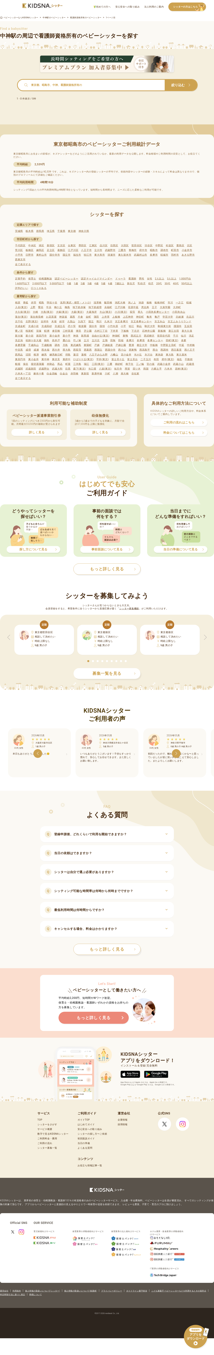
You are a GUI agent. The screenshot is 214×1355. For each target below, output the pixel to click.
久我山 (71, 321)
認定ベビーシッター (66, 278)
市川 (170, 302)
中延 (181, 345)
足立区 (51, 250)
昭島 (41, 302)
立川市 (98, 250)
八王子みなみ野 (98, 354)
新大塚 (19, 335)
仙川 (183, 335)
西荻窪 (77, 349)
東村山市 (41, 254)
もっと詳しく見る (113, 949)
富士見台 (132, 359)
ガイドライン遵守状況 (136, 1291)
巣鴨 (125, 335)
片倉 (80, 316)
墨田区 (82, 245)
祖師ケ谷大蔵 (33, 340)
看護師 (132, 278)
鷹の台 (67, 340)
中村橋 (191, 345)
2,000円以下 (39, 283)
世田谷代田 (163, 335)
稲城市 (164, 254)
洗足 (191, 335)
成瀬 (36, 349)
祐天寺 (118, 368)
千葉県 (61, 231)
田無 (113, 340)
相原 (17, 302)
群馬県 (40, 231)
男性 (141, 278)
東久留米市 (124, 254)
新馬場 (85, 335)
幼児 (150, 283)
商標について (35, 1294)
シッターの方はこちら (189, 7)
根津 (36, 354)
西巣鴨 (133, 349)
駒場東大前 (164, 326)
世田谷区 (136, 245)
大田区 (125, 245)
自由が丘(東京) (101, 335)
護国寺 (178, 326)
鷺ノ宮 (19, 330)
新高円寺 (41, 335)
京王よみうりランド (179, 321)
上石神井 (128, 316)
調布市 (164, 250)
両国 (145, 368)
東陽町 (88, 345)
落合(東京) (21, 316)
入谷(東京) (21, 307)
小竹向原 (113, 326)
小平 (123, 326)
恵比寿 (145, 307)
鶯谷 (40, 307)
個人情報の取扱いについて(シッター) (42, 1291)
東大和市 (99, 254)
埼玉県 (51, 231)
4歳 (96, 283)
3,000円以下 (57, 283)
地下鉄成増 (95, 307)
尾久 (140, 311)
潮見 (78, 330)
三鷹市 (122, 250)
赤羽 (33, 302)
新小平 (67, 335)
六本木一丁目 (23, 373)
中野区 (159, 245)
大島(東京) (47, 311)
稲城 (188, 302)
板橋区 (29, 250)
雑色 (46, 340)
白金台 (64, 373)
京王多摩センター (141, 321)
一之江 (180, 302)
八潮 (115, 373)
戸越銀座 (107, 345)
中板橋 (154, 345)
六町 (107, 373)
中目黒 (19, 349)
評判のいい (21, 288)
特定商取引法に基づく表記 (12, 1294)
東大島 (170, 354)
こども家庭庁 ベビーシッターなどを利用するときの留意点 (178, 1291)
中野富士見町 (168, 345)
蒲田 (96, 316)
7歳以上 (119, 283)
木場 (54, 321)
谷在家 (135, 373)
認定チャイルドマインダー (96, 278)
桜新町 (29, 330)
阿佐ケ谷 (52, 302)
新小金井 (54, 335)
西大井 (56, 349)
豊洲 (131, 345)
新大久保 (187, 330)
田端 (120, 340)
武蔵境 (190, 364)
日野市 (29, 254)
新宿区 (51, 245)
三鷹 (109, 364)
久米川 (108, 321)
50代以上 (186, 283)
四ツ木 (137, 368)
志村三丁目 (101, 330)
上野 (32, 307)
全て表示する (23, 264)
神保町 (116, 335)
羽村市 (175, 254)
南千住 (129, 364)
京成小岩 (33, 326)
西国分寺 (110, 349)
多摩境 (141, 340)
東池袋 (159, 354)
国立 (91, 321)
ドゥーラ (120, 278)
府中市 (143, 250)
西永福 (45, 349)
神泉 (75, 335)
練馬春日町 (56, 354)
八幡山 (114, 354)
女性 (149, 278)
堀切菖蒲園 (37, 364)
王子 (154, 307)
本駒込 (51, 364)
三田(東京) (98, 364)
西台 (155, 349)
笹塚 (38, 330)
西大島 (67, 349)
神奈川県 (84, 231)
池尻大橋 (120, 302)
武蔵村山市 (140, 254)
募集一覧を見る (114, 673)
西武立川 (136, 335)
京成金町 (20, 326)
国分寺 (93, 326)
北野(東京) (32, 321)
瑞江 (86, 364)
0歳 (69, 283)
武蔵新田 (31, 368)
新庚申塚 (97, 373)
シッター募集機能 (129, 608)
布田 (156, 359)
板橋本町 (159, 302)
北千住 (19, 321)
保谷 (25, 364)
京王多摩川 (121, 321)
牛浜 (48, 307)
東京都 (72, 231)
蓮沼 (75, 354)
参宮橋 (56, 330)
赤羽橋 (74, 373)
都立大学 (142, 345)
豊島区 (180, 245)
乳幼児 (141, 283)
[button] (88, 661)
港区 (41, 245)
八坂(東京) (105, 368)
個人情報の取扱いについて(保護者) (80, 1291)
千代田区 (20, 245)
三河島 (77, 364)
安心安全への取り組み (127, 6)
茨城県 (19, 231)
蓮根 (83, 354)
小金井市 (187, 250)
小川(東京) (121, 311)
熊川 (99, 321)
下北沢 (135, 330)
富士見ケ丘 (118, 359)
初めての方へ (102, 6)
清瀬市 (111, 254)
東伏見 (56, 359)
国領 (102, 326)
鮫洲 (46, 330)
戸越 (96, 345)
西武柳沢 (149, 335)
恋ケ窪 (72, 326)
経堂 (62, 321)
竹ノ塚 (77, 340)
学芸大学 (168, 316)
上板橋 (116, 316)
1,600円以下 (22, 283)
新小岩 (29, 335)
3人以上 (171, 278)
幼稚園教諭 (45, 278)
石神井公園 (148, 330)
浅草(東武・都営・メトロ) (75, 302)
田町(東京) (172, 340)
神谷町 (140, 316)
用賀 (127, 368)
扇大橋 (125, 373)
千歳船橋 (46, 345)
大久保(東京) (22, 311)
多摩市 (154, 254)
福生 (179, 359)
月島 (65, 345)
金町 (88, 316)
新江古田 (174, 330)
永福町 (108, 307)
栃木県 (29, 231)
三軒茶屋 (68, 330)
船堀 (17, 364)
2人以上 (159, 278)
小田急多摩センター (157, 311)
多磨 (183, 340)
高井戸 (56, 340)
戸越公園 (121, 345)
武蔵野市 (110, 250)
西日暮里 (176, 349)
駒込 (139, 326)
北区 (189, 245)
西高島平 (144, 349)
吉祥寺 (45, 321)
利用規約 (17, 1291)
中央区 (32, 245)
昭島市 (154, 250)
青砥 (25, 302)
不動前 (189, 359)
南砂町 (119, 364)
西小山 (122, 349)
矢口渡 (92, 368)
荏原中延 (133, 307)
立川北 (96, 340)
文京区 (61, 245)
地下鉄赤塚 (79, 307)
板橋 (149, 302)
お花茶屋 (51, 316)
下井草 (114, 330)
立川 (86, 340)
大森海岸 (91, 311)
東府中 (67, 359)
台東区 (72, 245)
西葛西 (88, 349)
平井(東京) (102, 359)
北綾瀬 (180, 316)
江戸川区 (73, 250)
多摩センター (155, 340)
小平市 (19, 254)
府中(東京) (168, 359)
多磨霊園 (20, 345)
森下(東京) (79, 368)
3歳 (90, 283)
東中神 (45, 359)
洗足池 (19, 340)
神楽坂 (63, 316)
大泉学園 (165, 307)
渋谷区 (148, 245)
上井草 (106, 316)
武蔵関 (19, 368)
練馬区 (40, 250)
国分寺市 (54, 254)
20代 (159, 283)
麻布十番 (38, 373)
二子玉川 (145, 359)
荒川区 (19, 250)
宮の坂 (150, 364)
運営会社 (4, 1291)
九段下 (82, 321)
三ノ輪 (140, 364)
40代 (176, 283)
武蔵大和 (57, 368)
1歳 (76, 283)
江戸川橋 (120, 307)
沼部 (28, 354)
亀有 (149, 316)
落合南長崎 (36, 316)
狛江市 (88, 254)
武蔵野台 (44, 368)
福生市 (77, 254)
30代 (167, 283)
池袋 (141, 302)
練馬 (44, 354)
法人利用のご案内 (154, 6)
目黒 (67, 368)
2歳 (83, 283)
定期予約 (20, 278)
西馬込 (19, 354)
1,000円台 (185, 278)
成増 (28, 349)
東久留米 (181, 354)
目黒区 (114, 245)
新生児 (131, 283)
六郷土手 (156, 368)
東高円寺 (20, 359)
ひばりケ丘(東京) (83, 359)
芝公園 (88, 330)
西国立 (98, 349)
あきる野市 (188, 254)
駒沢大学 (150, 326)
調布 (57, 345)
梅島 (67, 307)
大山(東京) (105, 311)
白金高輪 (52, 373)
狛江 (131, 326)
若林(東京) (181, 368)
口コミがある (39, 288)
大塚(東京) (62, 311)
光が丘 (138, 354)
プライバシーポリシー (111, 1291)
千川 (175, 335)
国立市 (67, 254)
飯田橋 (108, 302)
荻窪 (132, 311)
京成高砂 (46, 326)
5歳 (103, 283)
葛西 (72, 316)
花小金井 (126, 354)
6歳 (110, 283)
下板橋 (125, 330)
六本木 (168, 368)
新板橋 (162, 330)
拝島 (68, 354)
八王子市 (86, 250)
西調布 (164, 349)
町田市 (175, 250)
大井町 (177, 307)
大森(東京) (77, 311)
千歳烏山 (33, 345)
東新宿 (85, 373)
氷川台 (148, 354)
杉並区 (170, 245)
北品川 (190, 316)
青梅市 (133, 250)
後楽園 (82, 326)
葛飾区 (61, 250)
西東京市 (20, 259)
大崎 (35, 311)
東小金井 (33, 359)
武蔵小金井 (164, 364)
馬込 (60, 364)
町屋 (68, 364)
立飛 (105, 340)
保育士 (32, 278)
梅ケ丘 (58, 307)
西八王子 (189, 349)
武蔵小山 (178, 364)
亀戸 (157, 316)
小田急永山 (178, 311)
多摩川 (130, 340)
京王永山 (159, 321)
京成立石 (60, 326)
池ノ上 (132, 302)
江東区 (93, 245)
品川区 (104, 245)
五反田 (188, 326)
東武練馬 (76, 345)
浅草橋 (97, 302)
